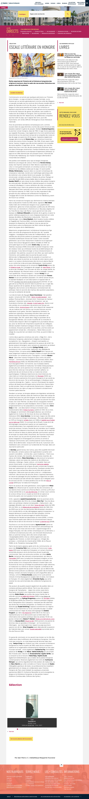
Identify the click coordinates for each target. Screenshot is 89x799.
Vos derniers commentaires (53, 787)
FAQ (65, 776)
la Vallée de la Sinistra (27, 596)
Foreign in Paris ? (69, 782)
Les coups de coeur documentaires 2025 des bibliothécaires (72, 75)
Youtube (28, 780)
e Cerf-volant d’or (38, 303)
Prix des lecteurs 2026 (51, 782)
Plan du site (67, 789)
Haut (61, 765)
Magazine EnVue (69, 778)
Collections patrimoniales (14, 785)
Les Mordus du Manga (51, 785)
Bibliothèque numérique (14, 787)
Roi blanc (47, 598)
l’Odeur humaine (28, 410)
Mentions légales (69, 787)
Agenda (9, 778)
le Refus (26, 420)
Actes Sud (31, 725)
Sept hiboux (46, 267)
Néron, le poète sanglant (39, 297)
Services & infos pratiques (14, 776)
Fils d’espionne (26, 613)
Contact (70, 776)
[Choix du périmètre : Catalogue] (23, 14)
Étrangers (41, 376)
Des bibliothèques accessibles (73, 780)
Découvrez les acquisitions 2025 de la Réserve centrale (72, 55)
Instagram (29, 778)
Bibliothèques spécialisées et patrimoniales (25, 796)
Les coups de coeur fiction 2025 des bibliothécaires (72, 90)
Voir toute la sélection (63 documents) (21, 739)
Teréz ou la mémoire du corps (45, 619)
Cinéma (9, 782)
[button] (87, 3)
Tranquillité (12, 558)
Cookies (66, 783)
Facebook (29, 776)
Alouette (29, 303)
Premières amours (14, 361)
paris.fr (9, 796)
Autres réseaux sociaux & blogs (35, 782)
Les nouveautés (49, 776)
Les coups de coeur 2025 (52, 783)
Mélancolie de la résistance (31, 507)
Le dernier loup (45, 521)
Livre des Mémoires (31, 492)
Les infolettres (30, 783)
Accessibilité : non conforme (71, 796)
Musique (9, 780)
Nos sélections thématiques (53, 780)
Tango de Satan (39, 505)
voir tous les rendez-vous (66, 124)
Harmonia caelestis (43, 464)
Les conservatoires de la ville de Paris (50, 796)
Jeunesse (9, 783)
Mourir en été (29, 621)
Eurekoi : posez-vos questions (34, 785)
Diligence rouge (15, 267)
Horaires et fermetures (51, 778)
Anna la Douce (24, 307)
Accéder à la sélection (17, 92)
